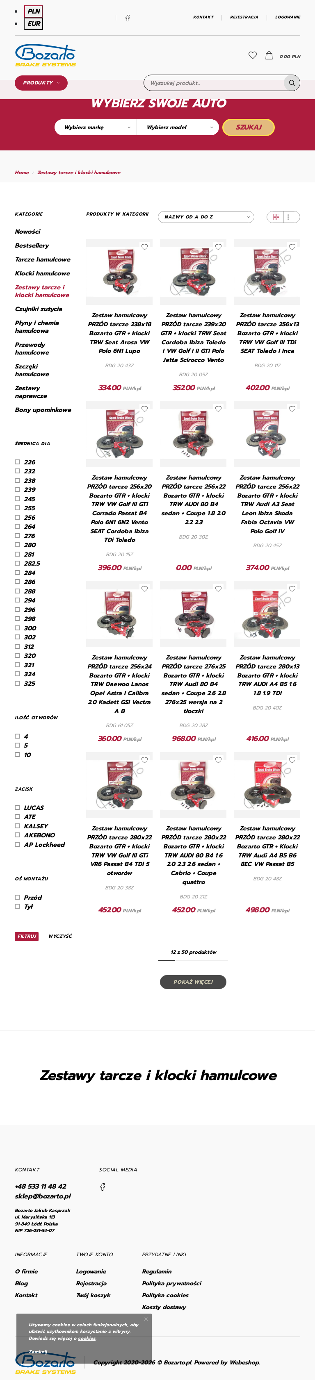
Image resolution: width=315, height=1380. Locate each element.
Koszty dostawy (164, 1307)
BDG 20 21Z (193, 896)
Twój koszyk (93, 1295)
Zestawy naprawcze (31, 392)
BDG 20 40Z (267, 708)
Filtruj (27, 936)
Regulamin (156, 1271)
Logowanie (287, 17)
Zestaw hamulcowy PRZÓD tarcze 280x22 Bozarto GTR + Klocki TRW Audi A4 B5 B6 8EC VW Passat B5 (267, 846)
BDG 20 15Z (119, 554)
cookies (87, 1338)
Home (22, 172)
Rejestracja (244, 17)
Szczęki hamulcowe (32, 370)
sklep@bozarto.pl (42, 1196)
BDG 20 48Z (267, 878)
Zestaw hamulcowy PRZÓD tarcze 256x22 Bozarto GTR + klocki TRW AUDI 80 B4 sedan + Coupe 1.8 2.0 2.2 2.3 (193, 500)
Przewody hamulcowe (32, 349)
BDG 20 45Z (267, 545)
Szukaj (248, 127)
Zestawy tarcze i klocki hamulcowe (78, 172)
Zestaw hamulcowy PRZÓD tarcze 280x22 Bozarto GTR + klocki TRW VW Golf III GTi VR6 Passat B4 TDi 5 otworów (119, 851)
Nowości (27, 232)
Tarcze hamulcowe (42, 260)
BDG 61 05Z (119, 725)
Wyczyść (60, 936)
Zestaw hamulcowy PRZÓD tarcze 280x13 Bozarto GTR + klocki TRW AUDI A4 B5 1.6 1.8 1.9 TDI (267, 675)
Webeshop (244, 1362)
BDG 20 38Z (119, 887)
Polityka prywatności (171, 1283)
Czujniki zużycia (38, 309)
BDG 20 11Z (267, 365)
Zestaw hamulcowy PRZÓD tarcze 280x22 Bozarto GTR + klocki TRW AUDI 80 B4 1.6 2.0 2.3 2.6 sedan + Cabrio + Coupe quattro (193, 855)
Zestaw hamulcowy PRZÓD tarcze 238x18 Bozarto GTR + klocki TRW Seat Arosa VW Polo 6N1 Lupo (119, 333)
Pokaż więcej (192, 982)
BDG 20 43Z (119, 365)
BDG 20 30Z (193, 537)
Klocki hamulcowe (42, 273)
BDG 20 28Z (193, 725)
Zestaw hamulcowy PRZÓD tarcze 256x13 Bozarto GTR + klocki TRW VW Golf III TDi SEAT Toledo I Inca (267, 333)
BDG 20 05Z (193, 374)
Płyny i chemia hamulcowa (37, 327)
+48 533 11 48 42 (40, 1186)
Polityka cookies (165, 1295)
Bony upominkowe (43, 410)
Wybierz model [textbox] (166, 127)
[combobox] (96, 127)
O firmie (26, 1271)
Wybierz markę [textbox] (83, 127)
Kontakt (203, 17)
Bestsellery (31, 246)
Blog (21, 1283)
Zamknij (38, 1351)
